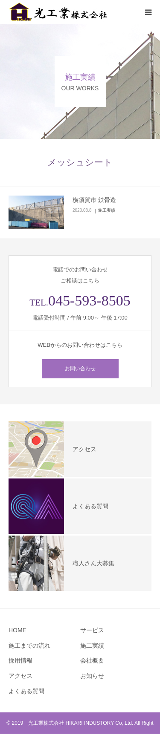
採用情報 (20, 660)
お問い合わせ (80, 369)
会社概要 (92, 660)
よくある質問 (26, 691)
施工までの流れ (29, 645)
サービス (92, 630)
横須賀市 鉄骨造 (94, 199)
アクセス (20, 675)
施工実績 (106, 210)
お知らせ (92, 675)
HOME (17, 630)
